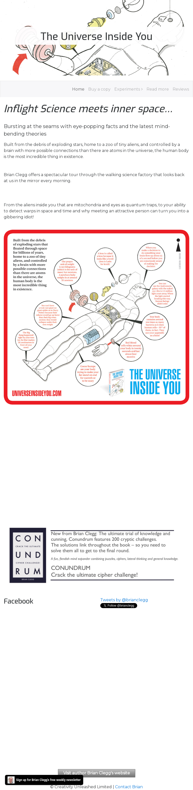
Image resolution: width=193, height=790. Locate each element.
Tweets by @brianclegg (124, 600)
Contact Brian (129, 786)
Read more (158, 89)
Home (78, 89)
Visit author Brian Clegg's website (96, 773)
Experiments (127, 89)
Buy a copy (99, 89)
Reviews (181, 89)
